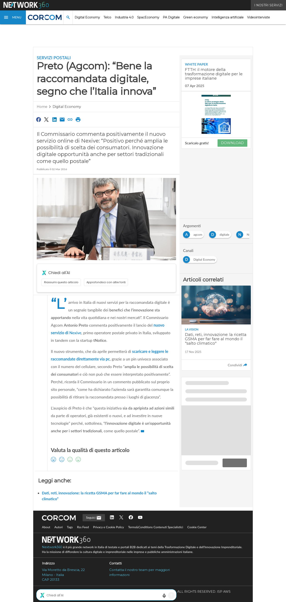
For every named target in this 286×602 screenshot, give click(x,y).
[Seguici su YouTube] (140, 518)
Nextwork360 (52, 547)
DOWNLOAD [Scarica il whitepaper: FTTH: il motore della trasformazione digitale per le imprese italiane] (232, 143)
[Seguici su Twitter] (121, 518)
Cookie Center (196, 527)
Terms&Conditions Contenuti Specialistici (155, 527)
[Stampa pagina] (78, 119)
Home (42, 107)
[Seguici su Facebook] (130, 518)
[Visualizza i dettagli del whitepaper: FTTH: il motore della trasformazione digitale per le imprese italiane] (216, 75)
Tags (70, 527)
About (46, 527)
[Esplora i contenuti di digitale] (221, 233)
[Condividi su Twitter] (46, 119)
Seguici (93, 517)
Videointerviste (258, 17)
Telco (107, 17)
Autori (58, 527)
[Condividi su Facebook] (38, 119)
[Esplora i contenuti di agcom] (194, 233)
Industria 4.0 (124, 17)
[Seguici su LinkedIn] (112, 518)
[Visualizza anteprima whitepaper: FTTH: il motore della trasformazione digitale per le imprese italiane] (216, 114)
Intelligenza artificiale (227, 17)
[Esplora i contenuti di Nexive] (247, 233)
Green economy (195, 17)
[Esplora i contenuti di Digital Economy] (201, 258)
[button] (13, 17)
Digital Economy (87, 17)
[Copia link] (70, 119)
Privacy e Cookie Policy (108, 527)
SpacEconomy (148, 17)
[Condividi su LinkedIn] (54, 119)
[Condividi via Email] (62, 119)
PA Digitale (171, 17)
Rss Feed (83, 527)
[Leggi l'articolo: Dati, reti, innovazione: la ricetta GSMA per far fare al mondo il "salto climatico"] (216, 328)
